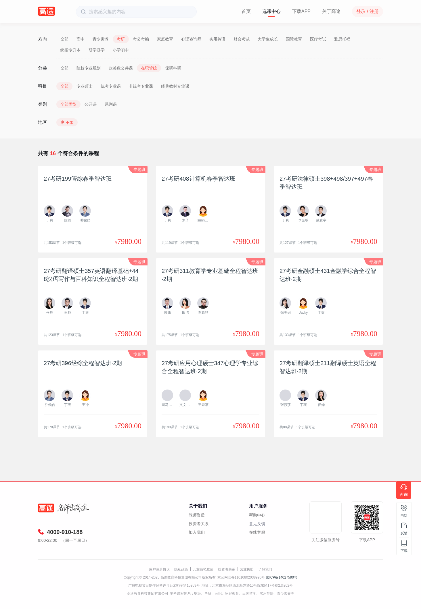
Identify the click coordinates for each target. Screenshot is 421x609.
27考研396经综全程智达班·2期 (83, 363)
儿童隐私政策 (203, 569)
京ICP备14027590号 (281, 577)
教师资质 (197, 515)
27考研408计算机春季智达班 (198, 179)
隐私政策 (181, 569)
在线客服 (257, 532)
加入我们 (197, 532)
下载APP (301, 11)
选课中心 (271, 11)
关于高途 (331, 11)
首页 (246, 11)
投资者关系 (199, 523)
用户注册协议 (159, 569)
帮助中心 (257, 515)
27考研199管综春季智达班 (78, 179)
